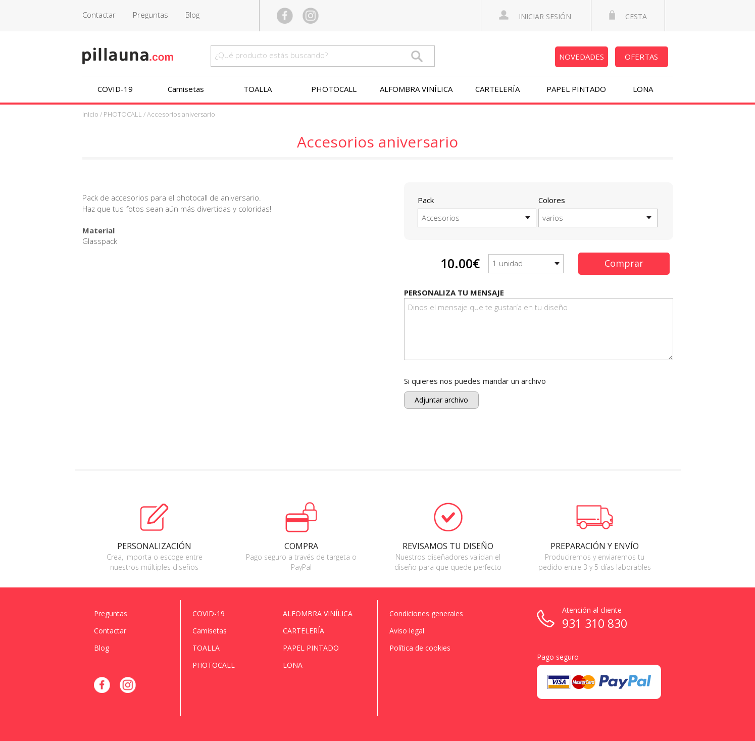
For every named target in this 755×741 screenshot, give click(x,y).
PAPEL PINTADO (576, 89)
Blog (192, 15)
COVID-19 (115, 89)
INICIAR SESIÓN (535, 15)
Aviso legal (406, 630)
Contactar (99, 15)
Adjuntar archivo (441, 400)
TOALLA (257, 89)
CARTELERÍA (497, 89)
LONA (643, 89)
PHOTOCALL (334, 89)
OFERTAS (641, 57)
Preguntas (150, 15)
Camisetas (186, 89)
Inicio (90, 114)
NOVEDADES (581, 57)
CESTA (628, 15)
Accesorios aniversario (181, 114)
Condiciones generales (426, 613)
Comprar (624, 263)
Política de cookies (419, 648)
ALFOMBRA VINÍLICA (416, 89)
